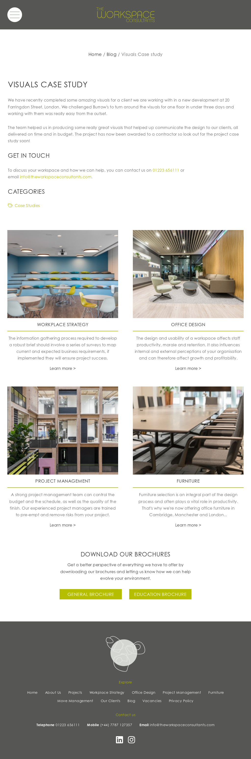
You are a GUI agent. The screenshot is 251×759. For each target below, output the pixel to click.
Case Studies (24, 205)
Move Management (75, 701)
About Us (53, 692)
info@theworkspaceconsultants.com (55, 176)
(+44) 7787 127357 (116, 725)
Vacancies (152, 701)
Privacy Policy (181, 701)
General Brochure (90, 594)
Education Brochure (160, 594)
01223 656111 (166, 170)
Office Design (144, 692)
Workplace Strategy (107, 692)
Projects (75, 692)
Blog (111, 54)
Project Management (182, 692)
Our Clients (110, 701)
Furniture (216, 692)
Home (95, 54)
